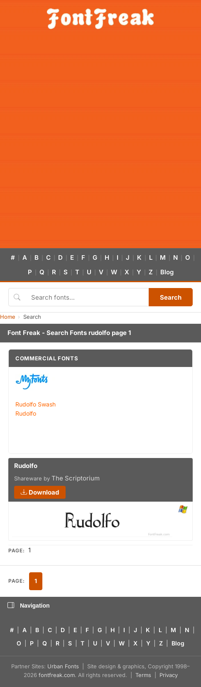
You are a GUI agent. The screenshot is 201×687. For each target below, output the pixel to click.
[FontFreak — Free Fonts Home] (100, 18)
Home (7, 316)
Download (40, 492)
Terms (143, 675)
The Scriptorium (75, 478)
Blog (167, 272)
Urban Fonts (63, 666)
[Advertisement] (100, 143)
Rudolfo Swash (35, 404)
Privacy (168, 675)
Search (170, 297)
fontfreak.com (57, 675)
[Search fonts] (87, 297)
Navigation (28, 605)
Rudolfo (25, 413)
